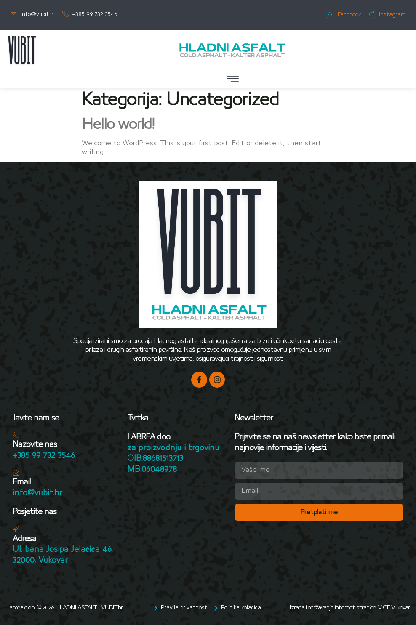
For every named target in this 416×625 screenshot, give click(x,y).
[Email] (16, 473)
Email (22, 482)
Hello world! (118, 124)
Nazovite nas (35, 445)
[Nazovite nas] (16, 435)
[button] (233, 79)
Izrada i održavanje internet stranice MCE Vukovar (350, 608)
